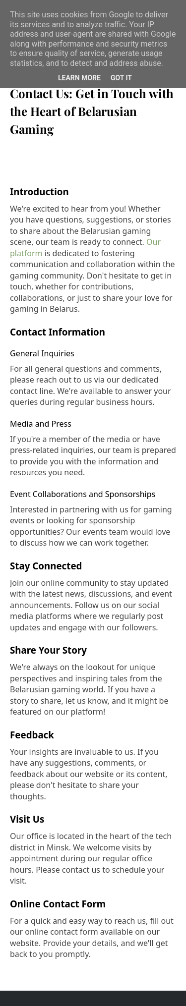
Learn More (79, 78)
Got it (121, 78)
